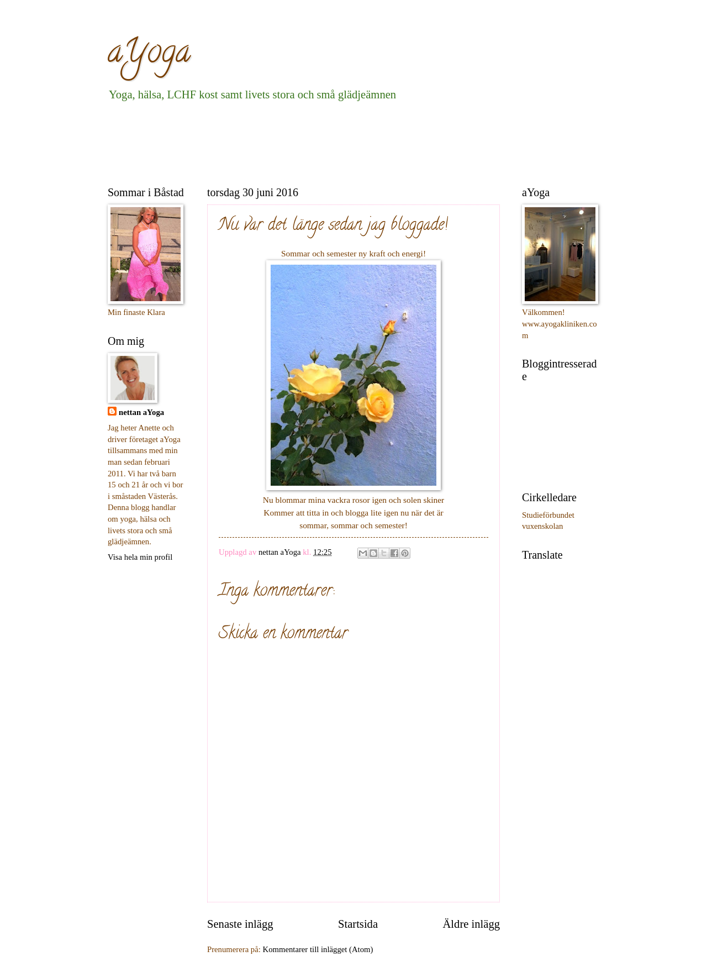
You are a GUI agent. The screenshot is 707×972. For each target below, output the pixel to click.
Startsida (358, 924)
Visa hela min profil (140, 557)
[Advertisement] (309, 141)
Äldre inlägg (471, 924)
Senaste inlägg (240, 924)
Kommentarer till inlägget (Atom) (318, 949)
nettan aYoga (141, 412)
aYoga (149, 55)
